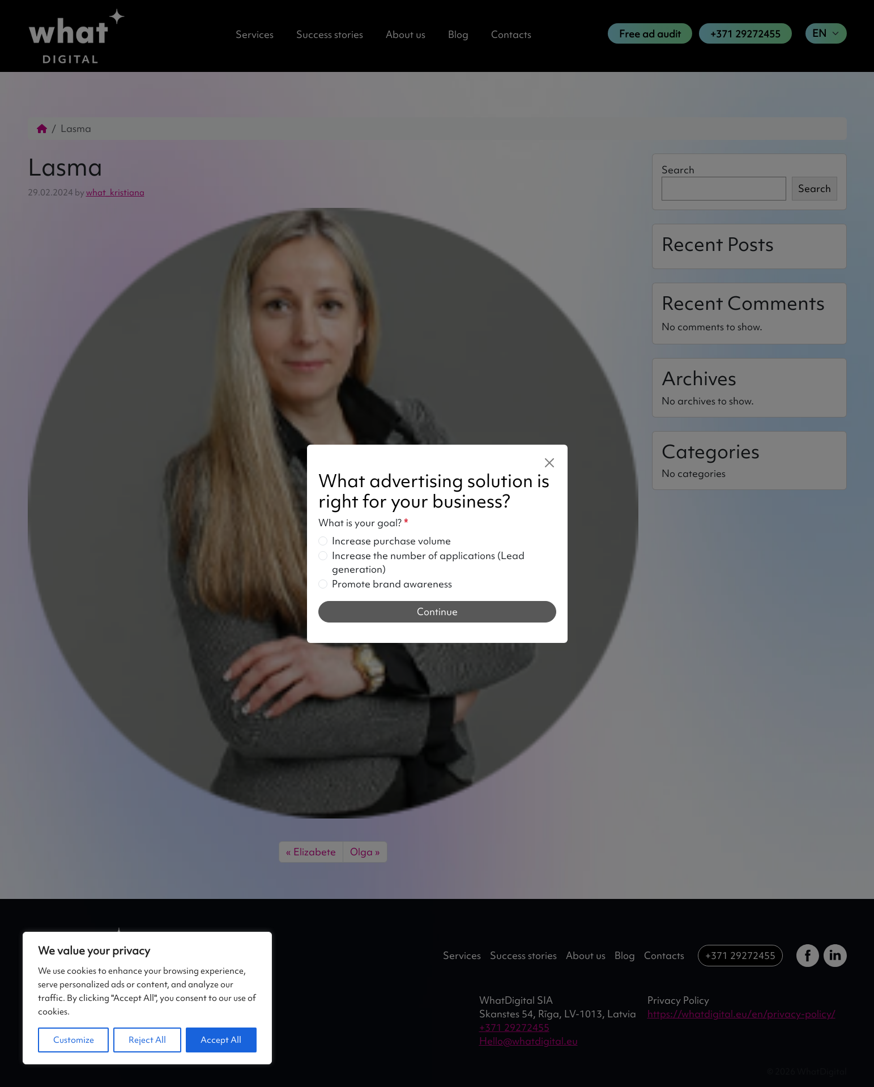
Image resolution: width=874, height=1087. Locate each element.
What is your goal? (363, 522)
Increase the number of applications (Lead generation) (428, 562)
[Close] (549, 463)
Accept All (221, 1040)
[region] (147, 998)
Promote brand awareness (392, 583)
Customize (73, 1040)
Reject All (147, 1040)
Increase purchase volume (391, 540)
